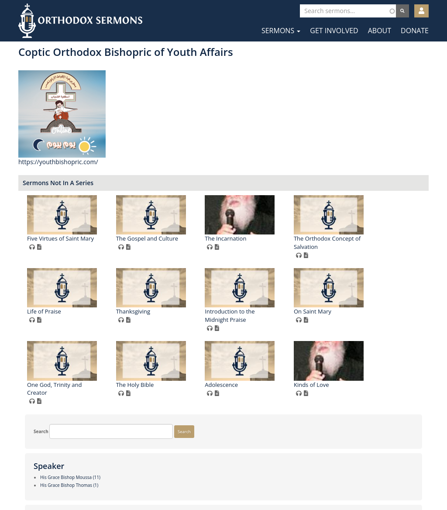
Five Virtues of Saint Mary (166, 238)
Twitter (224, 483)
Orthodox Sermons (80, 20)
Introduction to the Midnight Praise (158, 380)
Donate (415, 30)
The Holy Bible (152, 449)
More (32, 454)
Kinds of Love (328, 449)
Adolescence (238, 449)
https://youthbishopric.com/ (164, 162)
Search (34, 58)
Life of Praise (239, 303)
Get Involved (334, 30)
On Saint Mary (240, 376)
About (379, 30)
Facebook (197, 483)
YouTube (250, 483)
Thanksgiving (328, 303)
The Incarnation (331, 238)
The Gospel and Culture (253, 238)
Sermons (280, 30)
